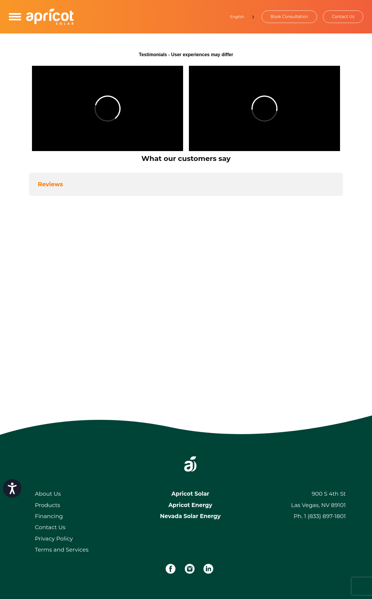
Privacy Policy (54, 538)
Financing (49, 516)
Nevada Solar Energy (190, 516)
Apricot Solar (190, 493)
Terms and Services (62, 549)
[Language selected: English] (239, 16)
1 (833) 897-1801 (325, 516)
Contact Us (343, 16)
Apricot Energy (190, 504)
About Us (48, 493)
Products (47, 504)
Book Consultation (289, 16)
